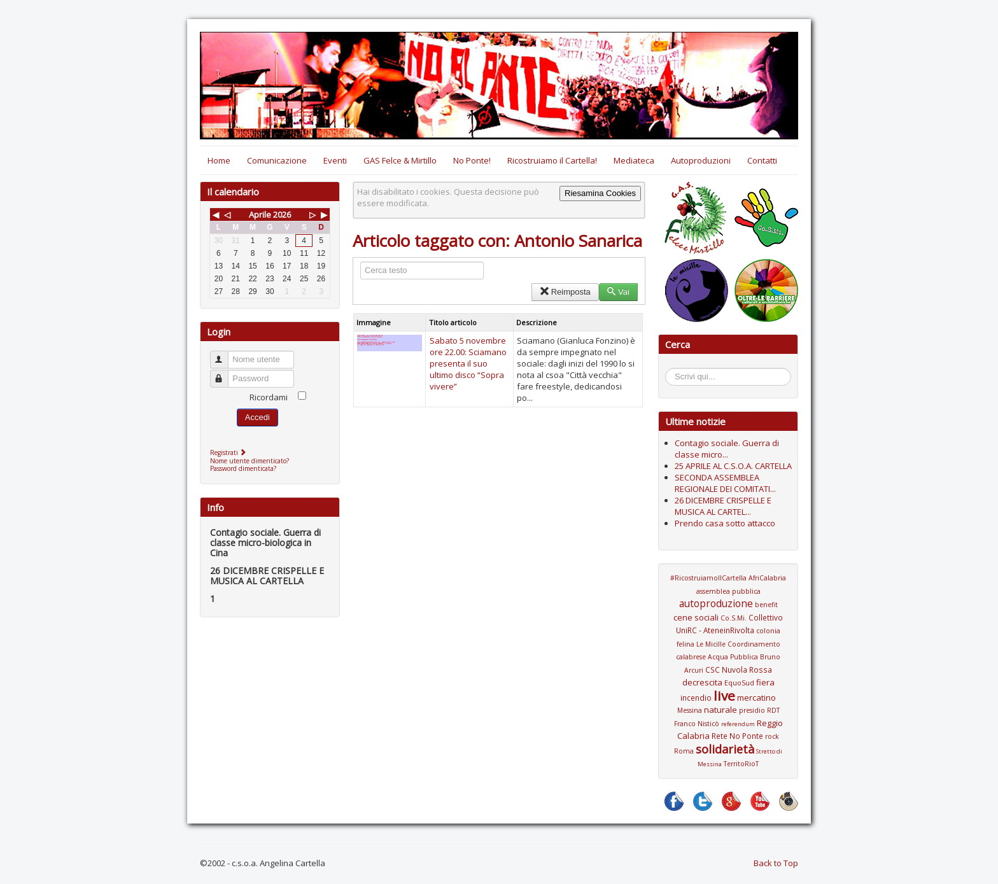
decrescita (702, 682)
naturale (720, 709)
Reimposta (565, 292)
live (724, 696)
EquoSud (739, 682)
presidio (752, 710)
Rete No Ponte (737, 736)
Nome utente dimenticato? (249, 460)
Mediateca (634, 160)
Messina (689, 710)
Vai (618, 292)
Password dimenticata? (243, 468)
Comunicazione (277, 160)
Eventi (335, 160)
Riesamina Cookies (600, 193)
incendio (696, 697)
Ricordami (269, 397)
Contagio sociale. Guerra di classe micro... (727, 448)
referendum (738, 724)
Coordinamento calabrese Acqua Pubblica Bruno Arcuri (728, 657)
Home (218, 160)
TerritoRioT (741, 763)
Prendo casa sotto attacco (725, 523)
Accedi (257, 417)
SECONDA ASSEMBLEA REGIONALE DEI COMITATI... (725, 483)
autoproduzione (716, 603)
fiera (765, 682)
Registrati (229, 452)
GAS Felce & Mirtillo (400, 160)
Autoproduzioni (701, 160)
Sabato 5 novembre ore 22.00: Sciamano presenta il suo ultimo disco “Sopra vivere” (468, 363)
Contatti (762, 160)
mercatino (756, 697)
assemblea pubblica (728, 591)
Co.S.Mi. (733, 618)
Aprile (260, 214)
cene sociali (696, 617)
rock (772, 736)
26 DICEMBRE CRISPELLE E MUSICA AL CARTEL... (723, 506)
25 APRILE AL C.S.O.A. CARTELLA (733, 466)
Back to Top (776, 863)
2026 (282, 214)
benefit (766, 604)
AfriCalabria (767, 577)
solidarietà (725, 749)
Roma (684, 751)
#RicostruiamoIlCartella (708, 577)
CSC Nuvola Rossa (738, 669)
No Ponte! (472, 160)
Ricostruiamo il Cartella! (552, 160)
